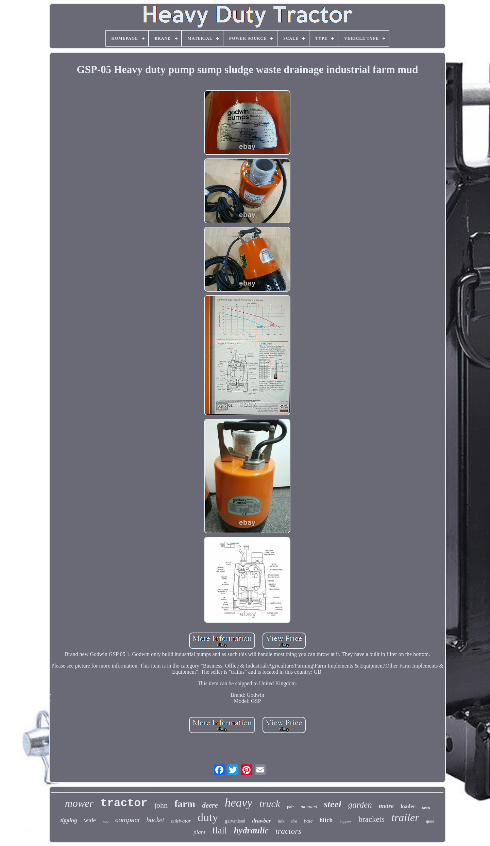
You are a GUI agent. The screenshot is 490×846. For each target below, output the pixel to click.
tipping (69, 820)
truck (269, 803)
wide (90, 820)
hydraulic (251, 830)
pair (290, 806)
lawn (426, 808)
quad (430, 821)
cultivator (181, 821)
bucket (155, 820)
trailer (405, 817)
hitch (326, 820)
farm (184, 803)
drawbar (261, 821)
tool (105, 822)
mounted (309, 806)
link (281, 821)
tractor (124, 803)
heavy (239, 802)
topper (345, 822)
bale (308, 821)
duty (208, 817)
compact (127, 820)
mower (79, 803)
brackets (371, 819)
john (161, 805)
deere (210, 805)
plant (199, 832)
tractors (288, 831)
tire (294, 821)
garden (360, 804)
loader (408, 806)
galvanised (235, 821)
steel (332, 804)
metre (386, 805)
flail (219, 830)
